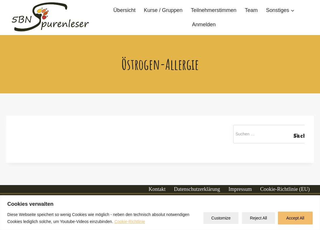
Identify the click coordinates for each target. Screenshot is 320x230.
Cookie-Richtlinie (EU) (284, 189)
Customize (221, 218)
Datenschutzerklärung (197, 189)
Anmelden (204, 24)
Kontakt (157, 189)
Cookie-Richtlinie (130, 221)
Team (251, 10)
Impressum (240, 189)
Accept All (295, 218)
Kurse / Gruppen (163, 10)
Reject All (258, 218)
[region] (160, 212)
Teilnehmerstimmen (213, 10)
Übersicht (124, 10)
